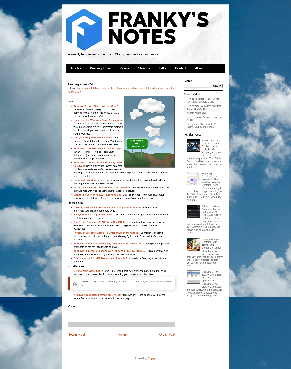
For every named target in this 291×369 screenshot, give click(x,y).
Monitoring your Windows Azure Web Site (97, 194)
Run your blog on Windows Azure (93, 137)
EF (110, 88)
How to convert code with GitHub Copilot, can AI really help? (211, 145)
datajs (105, 88)
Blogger (152, 358)
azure (79, 88)
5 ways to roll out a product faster (93, 214)
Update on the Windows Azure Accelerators (98, 120)
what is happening (196, 113)
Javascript (128, 88)
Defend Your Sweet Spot (88, 271)
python (155, 88)
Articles (75, 68)
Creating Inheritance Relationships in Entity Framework (106, 207)
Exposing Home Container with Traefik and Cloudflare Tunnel (211, 243)
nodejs (138, 88)
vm (161, 88)
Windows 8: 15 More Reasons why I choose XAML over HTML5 (109, 250)
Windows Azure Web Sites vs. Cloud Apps (98, 148)
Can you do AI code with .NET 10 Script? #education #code (204, 125)
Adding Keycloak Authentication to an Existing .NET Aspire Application (211, 210)
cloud (86, 88)
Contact (180, 68)
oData (147, 88)
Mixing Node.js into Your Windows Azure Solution (102, 187)
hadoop (118, 88)
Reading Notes (100, 68)
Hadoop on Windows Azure (89, 180)
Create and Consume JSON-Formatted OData (99, 222)
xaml (79, 92)
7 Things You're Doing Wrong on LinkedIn (97, 295)
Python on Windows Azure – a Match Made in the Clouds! (106, 232)
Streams (144, 68)
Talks (162, 68)
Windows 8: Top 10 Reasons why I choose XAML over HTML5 (109, 243)
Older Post (167, 334)
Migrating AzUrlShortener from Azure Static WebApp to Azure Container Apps (211, 179)
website (72, 92)
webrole (169, 88)
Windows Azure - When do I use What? (96, 106)
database (96, 88)
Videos (124, 68)
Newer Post (76, 334)
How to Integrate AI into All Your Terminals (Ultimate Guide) (203, 100)
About (199, 68)
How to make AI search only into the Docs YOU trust (204, 107)
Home (122, 334)
